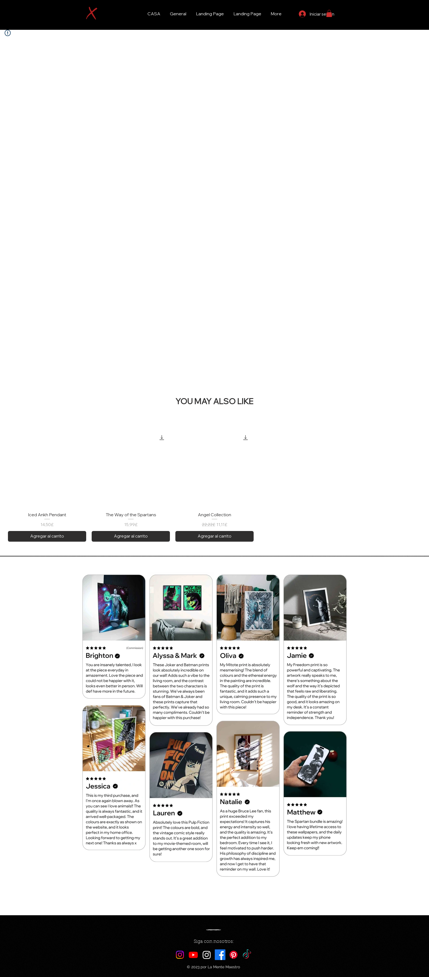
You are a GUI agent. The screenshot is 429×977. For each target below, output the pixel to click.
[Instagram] (180, 954)
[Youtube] (193, 954)
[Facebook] (220, 954)
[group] (214, 485)
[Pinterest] (233, 954)
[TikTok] (247, 954)
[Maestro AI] (206, 954)
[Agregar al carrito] (47, 536)
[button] (329, 13)
